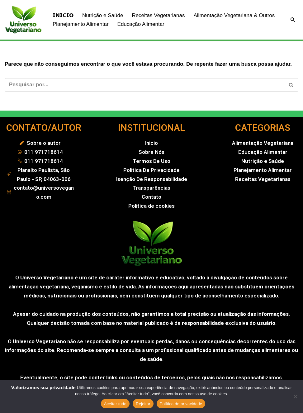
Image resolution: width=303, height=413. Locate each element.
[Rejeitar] (295, 396)
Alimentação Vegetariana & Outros (234, 15)
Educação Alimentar (140, 24)
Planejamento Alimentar (81, 24)
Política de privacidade (181, 403)
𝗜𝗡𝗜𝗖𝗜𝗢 (63, 15)
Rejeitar (143, 403)
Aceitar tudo (115, 403)
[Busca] (293, 19)
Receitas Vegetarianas (158, 15)
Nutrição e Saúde (102, 15)
